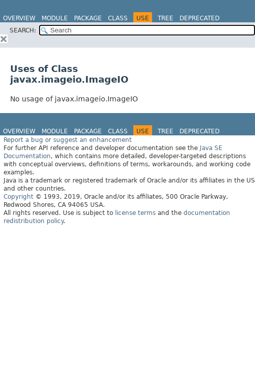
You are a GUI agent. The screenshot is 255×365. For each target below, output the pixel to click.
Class (118, 18)
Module (55, 18)
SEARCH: (23, 30)
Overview (19, 18)
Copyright (18, 196)
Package (88, 18)
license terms (135, 212)
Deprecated (199, 18)
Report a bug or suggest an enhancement (68, 139)
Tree (165, 18)
